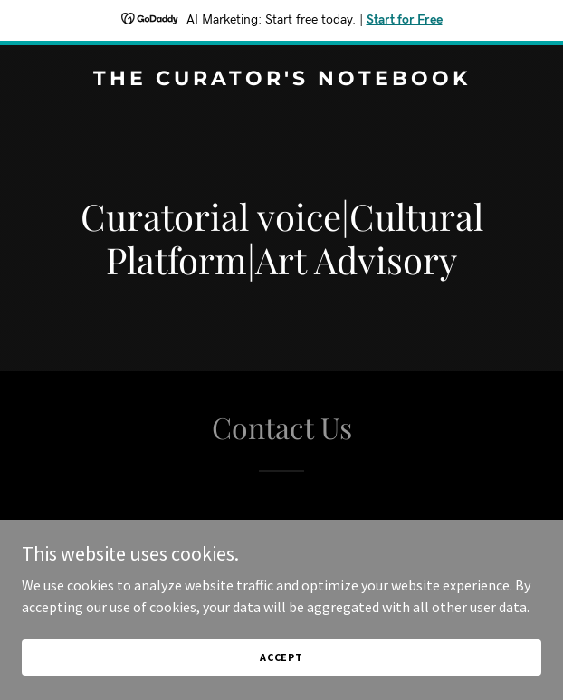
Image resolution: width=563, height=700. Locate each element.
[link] (281, 80)
